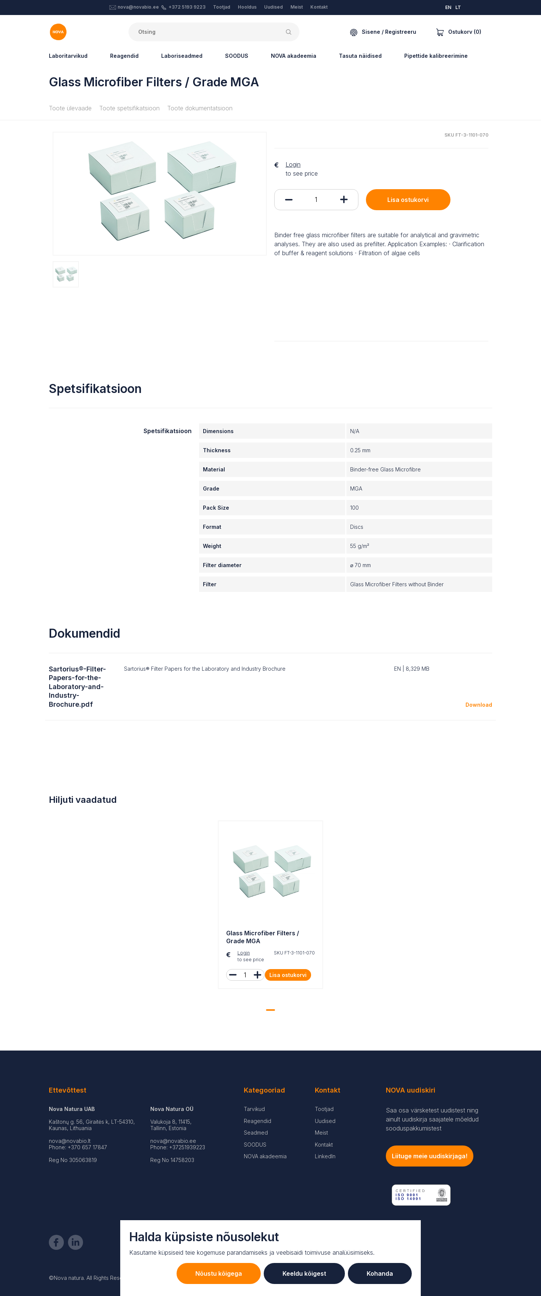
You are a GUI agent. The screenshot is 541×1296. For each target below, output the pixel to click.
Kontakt (319, 7)
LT (458, 7)
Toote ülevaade (70, 108)
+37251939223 (187, 1147)
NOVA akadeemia (293, 56)
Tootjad (221, 7)
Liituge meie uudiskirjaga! (429, 1156)
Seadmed (256, 1132)
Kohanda (380, 1273)
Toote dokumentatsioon (200, 108)
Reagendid (124, 56)
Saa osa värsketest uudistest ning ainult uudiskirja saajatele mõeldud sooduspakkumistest (432, 1119)
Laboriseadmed (181, 56)
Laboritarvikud (68, 56)
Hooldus (247, 7)
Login (293, 164)
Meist (296, 7)
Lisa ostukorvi (408, 199)
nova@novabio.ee (138, 7)
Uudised (273, 7)
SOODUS (236, 56)
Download (478, 704)
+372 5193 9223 (187, 7)
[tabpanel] (270, 906)
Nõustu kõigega (218, 1273)
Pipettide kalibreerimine (436, 56)
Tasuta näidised (360, 56)
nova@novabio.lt (70, 1141)
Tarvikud (254, 1109)
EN (448, 7)
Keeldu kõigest (304, 1273)
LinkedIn (325, 1156)
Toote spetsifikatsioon (129, 108)
